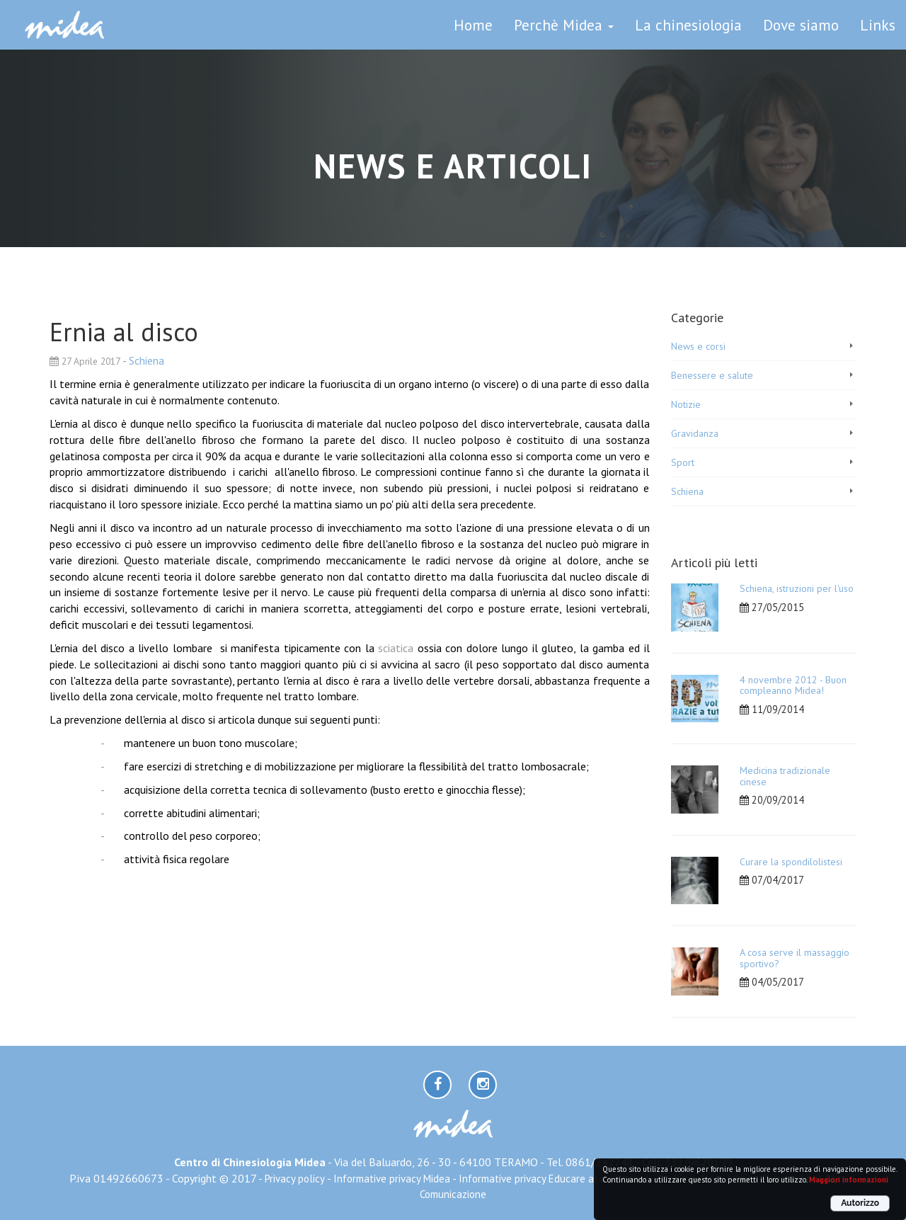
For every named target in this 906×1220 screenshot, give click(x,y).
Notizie (686, 404)
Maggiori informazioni (848, 1180)
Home (473, 25)
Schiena (146, 360)
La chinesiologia (688, 25)
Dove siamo (801, 25)
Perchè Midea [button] (564, 25)
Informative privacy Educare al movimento (554, 1178)
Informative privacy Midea (391, 1178)
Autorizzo (860, 1203)
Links (877, 25)
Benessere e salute (712, 375)
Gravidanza (694, 433)
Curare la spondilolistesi (791, 861)
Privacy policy (295, 1178)
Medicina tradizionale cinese (785, 775)
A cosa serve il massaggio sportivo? (794, 957)
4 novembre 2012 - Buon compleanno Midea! (793, 685)
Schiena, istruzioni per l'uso (797, 588)
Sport (682, 462)
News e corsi (698, 346)
